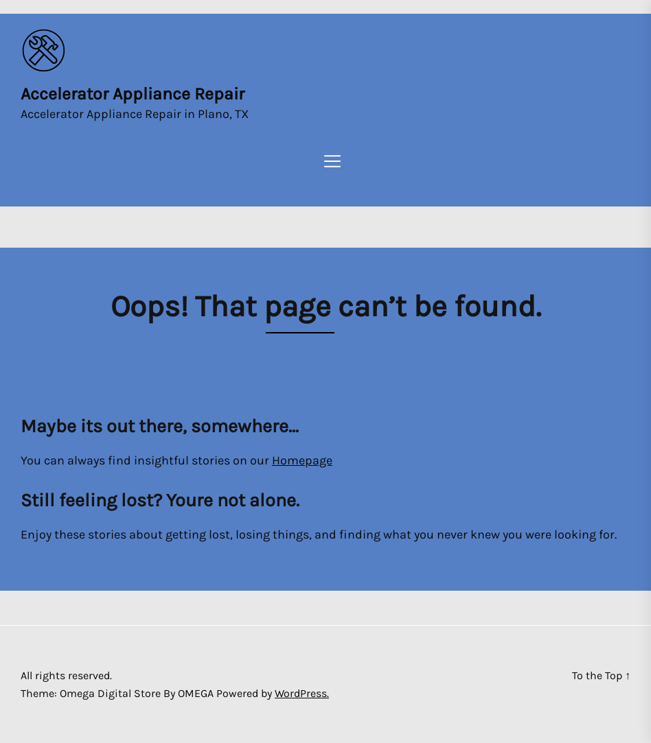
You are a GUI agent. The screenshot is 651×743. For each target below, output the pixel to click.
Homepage (302, 460)
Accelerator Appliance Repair (132, 94)
